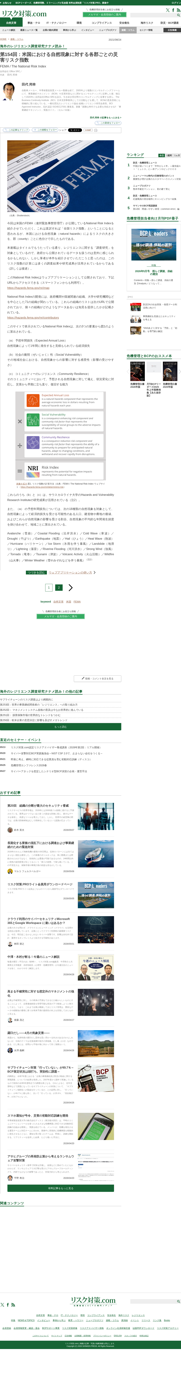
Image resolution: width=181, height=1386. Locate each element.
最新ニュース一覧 (29, 30)
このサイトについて (40, 1336)
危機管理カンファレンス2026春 (29, 765)
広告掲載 (172, 30)
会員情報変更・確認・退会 (27, 1328)
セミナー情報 (146, 30)
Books (167, 1320)
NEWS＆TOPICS (26, 1320)
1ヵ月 (177, 155)
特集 (13, 1320)
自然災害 (11, 22)
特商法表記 (144, 1336)
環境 (79, 22)
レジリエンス (138, 1315)
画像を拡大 (21, 484)
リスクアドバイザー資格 (92, 1328)
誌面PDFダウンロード (143, 1328)
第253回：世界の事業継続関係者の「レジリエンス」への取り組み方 (39, 704)
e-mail (88, 130)
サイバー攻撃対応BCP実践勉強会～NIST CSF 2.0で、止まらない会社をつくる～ (57, 753)
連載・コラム (127, 30)
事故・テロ (34, 22)
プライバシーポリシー (102, 1336)
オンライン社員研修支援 (118, 1328)
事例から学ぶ (69, 30)
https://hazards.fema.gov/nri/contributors (33, 317)
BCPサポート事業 (51, 1328)
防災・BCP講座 (170, 22)
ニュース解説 (8, 30)
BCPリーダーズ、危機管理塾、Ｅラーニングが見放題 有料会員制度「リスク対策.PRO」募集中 (62, 3)
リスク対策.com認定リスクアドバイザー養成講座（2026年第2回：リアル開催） (56, 747)
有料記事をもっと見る (60, 1188)
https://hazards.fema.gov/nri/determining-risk (42, 487)
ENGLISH (118, 1336)
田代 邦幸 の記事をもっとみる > (105, 117)
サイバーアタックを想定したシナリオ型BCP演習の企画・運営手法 (49, 771)
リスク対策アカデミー (168, 1328)
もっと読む (60, 726)
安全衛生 (124, 22)
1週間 (169, 155)
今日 (161, 155)
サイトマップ (56, 1336)
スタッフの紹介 (130, 1336)
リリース (146, 1320)
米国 (68, 601)
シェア (63, 130)
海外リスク (147, 22)
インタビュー (87, 30)
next (70, 586)
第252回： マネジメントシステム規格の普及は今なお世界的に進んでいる (41, 709)
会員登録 (6, 1328)
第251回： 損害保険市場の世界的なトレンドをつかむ (30, 715)
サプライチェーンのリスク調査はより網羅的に (26, 699)
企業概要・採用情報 (82, 1336)
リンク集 (157, 1320)
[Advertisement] (60, 1245)
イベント (134, 1320)
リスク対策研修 (69, 1328)
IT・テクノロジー (56, 22)
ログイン (176, 2)
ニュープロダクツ (107, 30)
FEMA (77, 601)
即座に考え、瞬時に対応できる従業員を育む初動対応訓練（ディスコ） (51, 759)
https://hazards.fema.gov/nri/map (28, 287)
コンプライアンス (102, 22)
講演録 (124, 1320)
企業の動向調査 (50, 30)
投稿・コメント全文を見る (99, 678)
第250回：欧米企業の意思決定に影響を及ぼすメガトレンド (34, 720)
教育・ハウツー (75, 1320)
